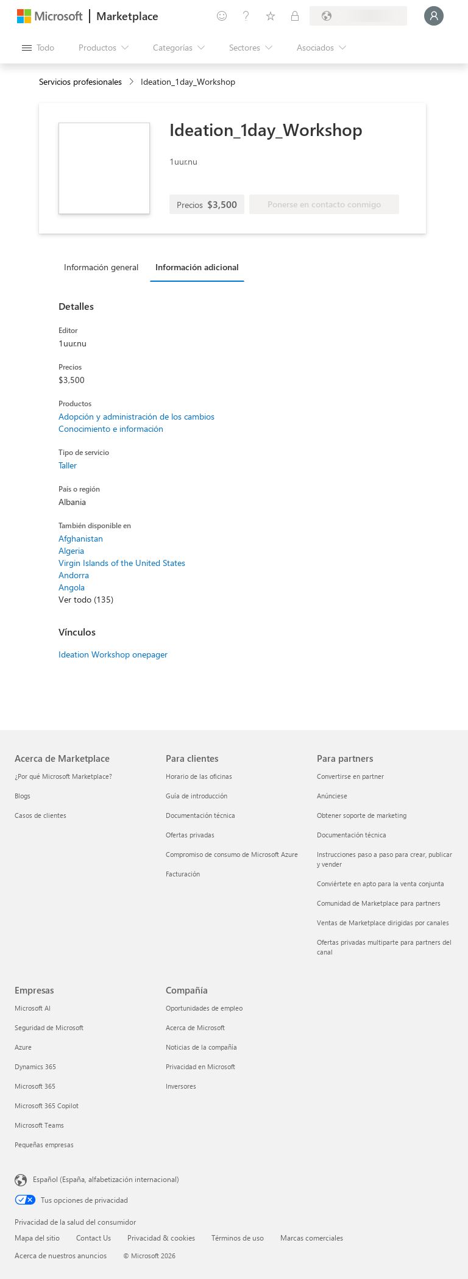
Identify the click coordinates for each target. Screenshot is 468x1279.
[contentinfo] (132, 82)
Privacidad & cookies (161, 1237)
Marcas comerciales (311, 1237)
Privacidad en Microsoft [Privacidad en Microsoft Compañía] (200, 1066)
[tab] (104, 266)
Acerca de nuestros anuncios (61, 1255)
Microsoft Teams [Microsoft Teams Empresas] (39, 1125)
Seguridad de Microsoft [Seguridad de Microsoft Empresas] (49, 1027)
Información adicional (197, 267)
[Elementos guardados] (270, 16)
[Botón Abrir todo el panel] (38, 47)
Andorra (73, 575)
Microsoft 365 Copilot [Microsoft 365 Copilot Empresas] (47, 1105)
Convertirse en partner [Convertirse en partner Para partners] (350, 776)
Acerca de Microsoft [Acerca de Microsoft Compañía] (195, 1027)
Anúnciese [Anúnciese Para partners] (332, 795)
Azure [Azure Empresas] (23, 1047)
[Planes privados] (295, 16)
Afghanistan (80, 538)
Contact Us (93, 1237)
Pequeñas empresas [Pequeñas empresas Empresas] (44, 1144)
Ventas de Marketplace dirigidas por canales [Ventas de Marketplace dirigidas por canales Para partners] (383, 922)
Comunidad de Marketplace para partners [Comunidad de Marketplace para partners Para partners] (379, 903)
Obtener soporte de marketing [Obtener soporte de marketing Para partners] (361, 815)
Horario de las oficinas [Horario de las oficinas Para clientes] (199, 776)
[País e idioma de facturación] (358, 16)
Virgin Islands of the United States (121, 562)
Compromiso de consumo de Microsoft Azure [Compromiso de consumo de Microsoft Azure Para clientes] (232, 854)
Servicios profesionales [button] (80, 81)
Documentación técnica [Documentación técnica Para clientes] (200, 815)
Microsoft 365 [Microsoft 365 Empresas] (35, 1086)
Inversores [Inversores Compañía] (181, 1086)
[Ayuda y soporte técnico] (246, 16)
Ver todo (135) (85, 599)
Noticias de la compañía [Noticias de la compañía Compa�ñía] (201, 1047)
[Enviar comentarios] (222, 16)
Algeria (71, 550)
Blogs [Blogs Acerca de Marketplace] (22, 795)
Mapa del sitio (37, 1237)
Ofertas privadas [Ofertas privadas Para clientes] (190, 834)
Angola (71, 587)
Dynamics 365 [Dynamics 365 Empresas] (35, 1066)
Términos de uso (237, 1237)
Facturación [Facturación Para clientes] (183, 873)
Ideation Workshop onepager (113, 654)
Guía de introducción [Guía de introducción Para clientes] (196, 795)
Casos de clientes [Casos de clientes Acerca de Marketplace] (40, 815)
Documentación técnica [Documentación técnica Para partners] (351, 834)
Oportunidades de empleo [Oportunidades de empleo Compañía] (204, 1007)
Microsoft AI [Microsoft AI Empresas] (33, 1007)
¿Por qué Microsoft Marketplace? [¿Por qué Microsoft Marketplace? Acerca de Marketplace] (63, 776)
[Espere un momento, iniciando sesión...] (434, 16)
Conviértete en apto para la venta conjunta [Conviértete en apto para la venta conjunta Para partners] (380, 883)
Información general (101, 267)
